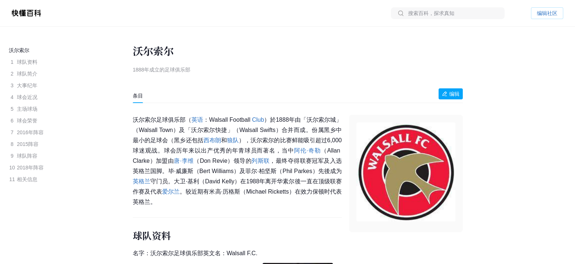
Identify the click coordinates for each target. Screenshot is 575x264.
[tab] (138, 95)
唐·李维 (184, 161)
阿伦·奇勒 (307, 150)
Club (258, 120)
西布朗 (212, 140)
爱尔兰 (171, 191)
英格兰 (141, 181)
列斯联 (261, 161)
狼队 (233, 140)
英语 (197, 120)
